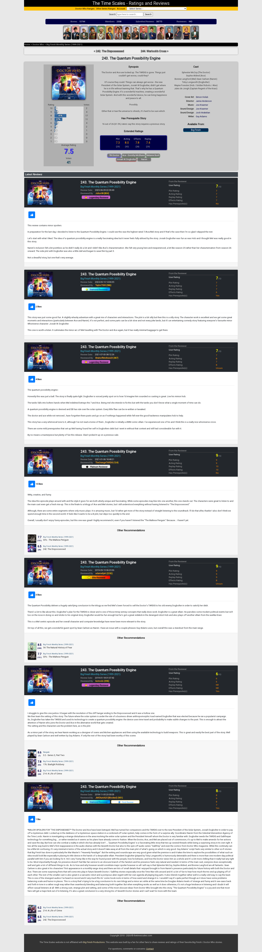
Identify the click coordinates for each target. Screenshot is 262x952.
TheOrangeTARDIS (106, 462)
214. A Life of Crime (52, 773)
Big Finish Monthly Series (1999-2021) (64, 44)
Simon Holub (202, 97)
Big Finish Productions (94, 942)
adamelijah (104, 573)
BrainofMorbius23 (106, 358)
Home (27, 44)
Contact (150, 948)
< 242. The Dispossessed (109, 51)
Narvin (144, 159)
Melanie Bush (153, 155)
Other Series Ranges (105, 8)
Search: (112, 14)
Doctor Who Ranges (85, 8)
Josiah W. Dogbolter (126, 159)
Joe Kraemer (202, 105)
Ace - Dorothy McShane (133, 155)
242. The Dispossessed (54, 549)
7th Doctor (114, 155)
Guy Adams (201, 116)
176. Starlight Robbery (53, 764)
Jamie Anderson (204, 101)
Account (121, 8)
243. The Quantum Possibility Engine (108, 182)
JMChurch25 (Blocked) (109, 797)
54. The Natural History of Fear (57, 647)
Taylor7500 (103, 285)
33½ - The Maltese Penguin (56, 540)
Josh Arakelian (203, 112)
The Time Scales (108, 3)
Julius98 (102, 193)
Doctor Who (38, 44)
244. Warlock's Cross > (154, 51)
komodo (102, 681)
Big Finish (196, 130)
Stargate (46, 752)
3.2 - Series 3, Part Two (53, 755)
